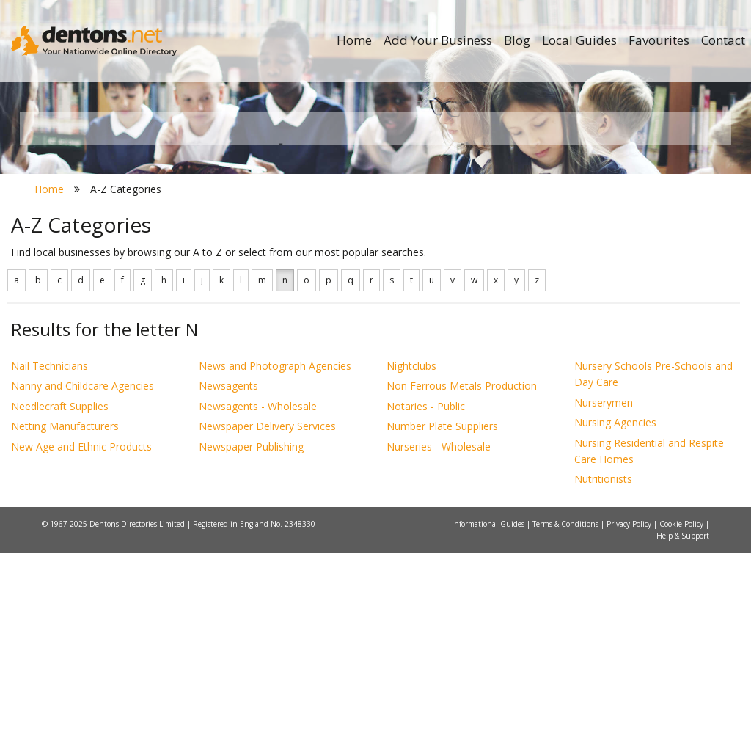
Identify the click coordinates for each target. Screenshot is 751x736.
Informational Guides (489, 707)
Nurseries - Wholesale (439, 630)
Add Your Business (438, 40)
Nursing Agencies (615, 606)
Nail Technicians (49, 549)
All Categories (367, 301)
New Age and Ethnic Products (81, 630)
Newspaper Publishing (251, 630)
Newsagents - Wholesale (258, 590)
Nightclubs (411, 549)
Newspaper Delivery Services (267, 610)
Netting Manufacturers (65, 610)
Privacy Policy (630, 707)
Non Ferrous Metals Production (462, 570)
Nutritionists (603, 663)
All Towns (101, 301)
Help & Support (682, 719)
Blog (517, 40)
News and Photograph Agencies (275, 549)
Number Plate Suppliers (442, 610)
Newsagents (228, 570)
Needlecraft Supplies (60, 590)
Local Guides (579, 40)
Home (354, 40)
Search (632, 276)
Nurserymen (603, 586)
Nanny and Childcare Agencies (82, 570)
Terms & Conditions (566, 707)
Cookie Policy (682, 707)
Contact (723, 40)
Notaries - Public (426, 590)
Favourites (659, 40)
